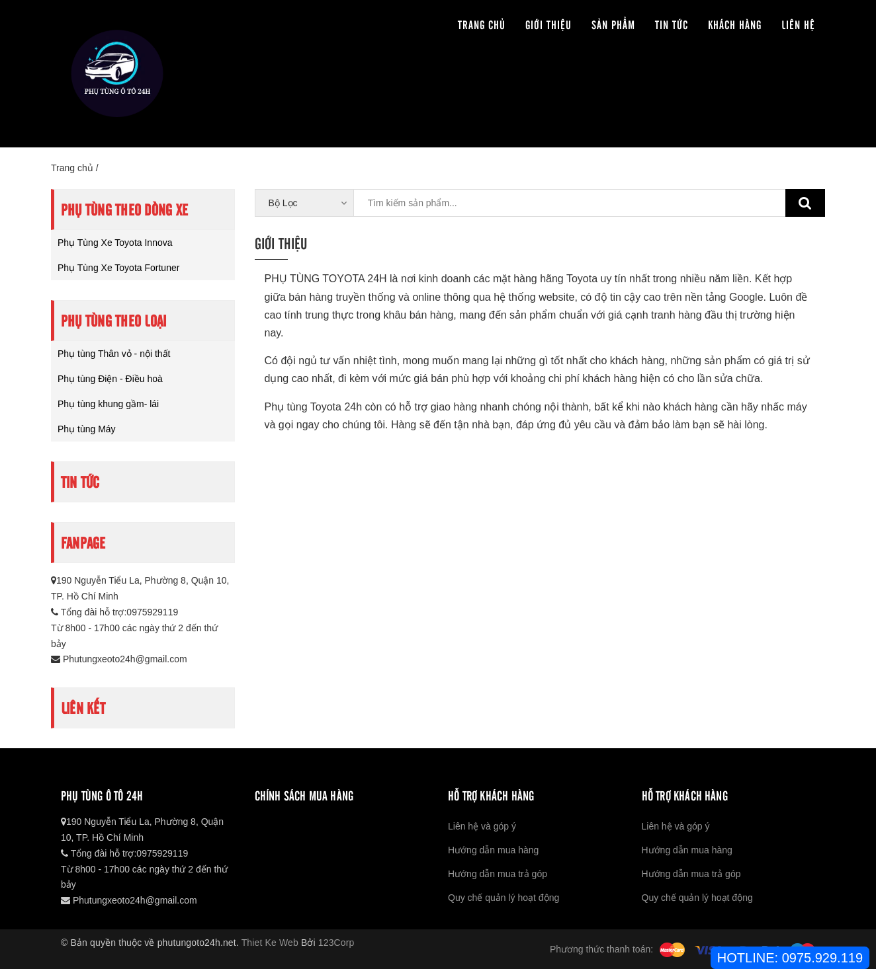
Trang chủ (481, 24)
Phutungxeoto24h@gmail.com (119, 659)
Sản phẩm (613, 24)
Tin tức (671, 24)
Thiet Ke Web (269, 942)
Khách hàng (735, 24)
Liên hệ (798, 24)
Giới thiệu (548, 24)
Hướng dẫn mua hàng (493, 850)
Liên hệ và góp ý (482, 826)
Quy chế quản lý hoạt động (503, 897)
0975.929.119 (822, 957)
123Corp (336, 942)
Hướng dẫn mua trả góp (497, 874)
